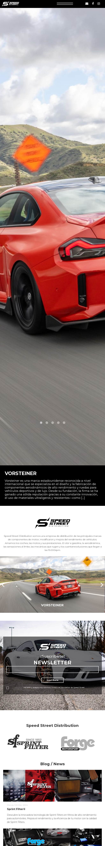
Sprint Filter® (16, 809)
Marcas (10, 805)
